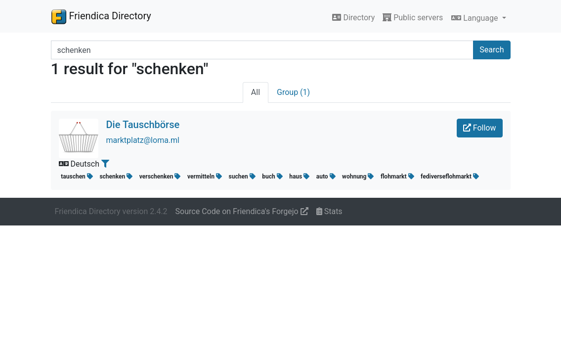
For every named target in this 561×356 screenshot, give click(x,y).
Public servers (413, 17)
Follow (479, 128)
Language (475, 18)
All (255, 92)
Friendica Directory (101, 16)
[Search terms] (262, 50)
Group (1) (293, 92)
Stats (329, 211)
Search (491, 49)
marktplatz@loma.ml (143, 140)
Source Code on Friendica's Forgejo (241, 211)
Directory (353, 17)
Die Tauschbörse (143, 125)
